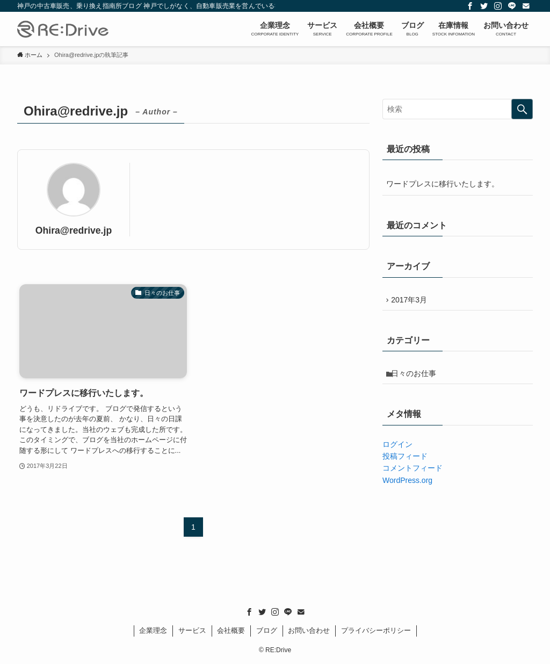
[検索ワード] (457, 109)
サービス (192, 630)
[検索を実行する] (522, 109)
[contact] (526, 6)
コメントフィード (412, 473)
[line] (512, 6)
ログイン (397, 449)
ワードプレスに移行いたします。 (442, 183)
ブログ (266, 630)
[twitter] (484, 6)
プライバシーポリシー (376, 630)
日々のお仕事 (416, 377)
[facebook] (470, 6)
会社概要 (231, 630)
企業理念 (153, 630)
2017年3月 (412, 301)
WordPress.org (407, 485)
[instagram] (498, 6)
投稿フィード (405, 461)
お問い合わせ (309, 630)
